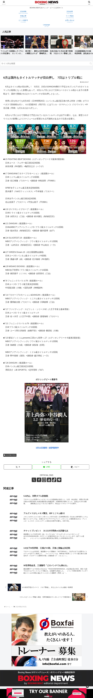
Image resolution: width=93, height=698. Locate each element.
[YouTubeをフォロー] (49, 480)
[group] (12, 46)
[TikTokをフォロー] (54, 480)
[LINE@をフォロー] (59, 480)
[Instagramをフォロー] (44, 480)
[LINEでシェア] (47, 466)
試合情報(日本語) (10, 455)
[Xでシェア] (18, 466)
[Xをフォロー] (34, 480)
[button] (89, 45)
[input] (46, 63)
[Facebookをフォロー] (39, 480)
